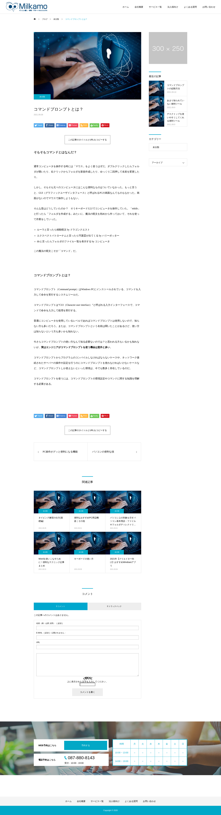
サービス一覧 (155, 7)
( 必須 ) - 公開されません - (51, 633)
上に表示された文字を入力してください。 (87, 681)
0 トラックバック (114, 606)
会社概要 (139, 7)
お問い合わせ (208, 7)
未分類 (42, 97)
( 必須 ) (49, 623)
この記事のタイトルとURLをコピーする (87, 139)
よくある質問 (190, 7)
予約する (85, 745)
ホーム (125, 7)
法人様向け (172, 7)
